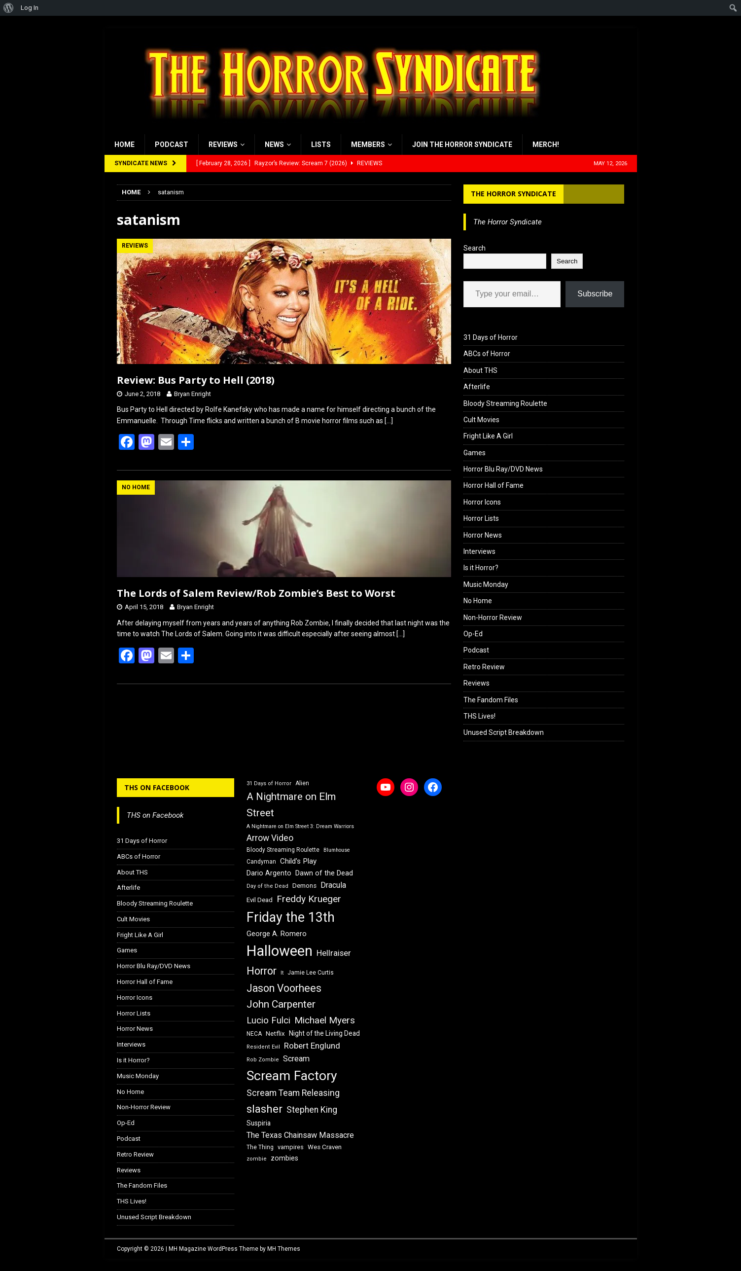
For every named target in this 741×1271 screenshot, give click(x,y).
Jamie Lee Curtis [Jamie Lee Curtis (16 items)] (310, 972)
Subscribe (594, 294)
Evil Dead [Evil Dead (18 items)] (260, 900)
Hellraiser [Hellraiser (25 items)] (334, 953)
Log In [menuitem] (29, 7)
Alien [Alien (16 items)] (302, 783)
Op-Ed (473, 634)
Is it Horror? (480, 568)
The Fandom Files (490, 700)
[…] (389, 421)
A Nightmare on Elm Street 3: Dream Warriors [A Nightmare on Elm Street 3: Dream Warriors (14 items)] (300, 826)
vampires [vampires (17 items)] (291, 1147)
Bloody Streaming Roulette (505, 403)
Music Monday (485, 584)
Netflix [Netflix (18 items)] (275, 1033)
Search (474, 248)
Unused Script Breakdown (503, 732)
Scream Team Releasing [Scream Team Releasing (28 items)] (293, 1093)
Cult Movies (481, 420)
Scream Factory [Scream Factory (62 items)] (292, 1075)
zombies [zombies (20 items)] (284, 1158)
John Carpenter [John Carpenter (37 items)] (281, 1004)
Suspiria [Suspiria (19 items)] (259, 1123)
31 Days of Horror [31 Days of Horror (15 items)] (269, 783)
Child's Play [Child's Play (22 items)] (298, 861)
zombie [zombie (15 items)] (257, 1159)
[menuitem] (8, 8)
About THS (480, 370)
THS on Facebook (156, 787)
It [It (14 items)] (282, 973)
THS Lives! (479, 716)
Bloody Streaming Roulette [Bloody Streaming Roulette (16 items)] (283, 849)
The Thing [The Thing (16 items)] (260, 1147)
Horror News (482, 535)
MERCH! (545, 144)
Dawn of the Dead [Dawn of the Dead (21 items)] (324, 873)
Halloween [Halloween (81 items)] (280, 951)
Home (124, 144)
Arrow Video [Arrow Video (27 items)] (270, 838)
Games (474, 453)
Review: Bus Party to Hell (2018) (196, 380)
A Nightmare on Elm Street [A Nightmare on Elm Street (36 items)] (291, 805)
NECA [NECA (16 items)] (254, 1033)
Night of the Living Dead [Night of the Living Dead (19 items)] (324, 1033)
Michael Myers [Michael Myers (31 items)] (324, 1020)
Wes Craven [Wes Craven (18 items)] (325, 1147)
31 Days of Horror (490, 337)
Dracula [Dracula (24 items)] (333, 885)
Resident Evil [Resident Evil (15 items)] (263, 1047)
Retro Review (484, 667)
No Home (477, 601)
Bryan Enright (192, 394)
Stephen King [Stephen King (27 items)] (311, 1110)
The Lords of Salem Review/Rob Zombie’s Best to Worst (256, 593)
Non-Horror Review (492, 617)
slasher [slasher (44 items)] (264, 1109)
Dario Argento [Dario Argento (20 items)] (269, 873)
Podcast (171, 144)
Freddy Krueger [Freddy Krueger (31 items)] (309, 899)
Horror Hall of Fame (493, 485)
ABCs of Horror (486, 354)
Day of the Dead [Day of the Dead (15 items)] (267, 886)
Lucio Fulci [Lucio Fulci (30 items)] (268, 1020)
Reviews (223, 144)
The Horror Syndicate (513, 193)
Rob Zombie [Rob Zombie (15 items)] (263, 1059)
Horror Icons (482, 502)
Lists (321, 144)
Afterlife (476, 387)
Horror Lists (481, 518)
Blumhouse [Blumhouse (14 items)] (336, 850)
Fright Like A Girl (488, 436)
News (274, 144)
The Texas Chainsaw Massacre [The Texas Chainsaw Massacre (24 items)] (300, 1135)
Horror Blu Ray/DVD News (503, 469)
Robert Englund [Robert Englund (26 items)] (312, 1046)
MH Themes (283, 1248)
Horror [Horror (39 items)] (262, 971)
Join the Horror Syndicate (462, 144)
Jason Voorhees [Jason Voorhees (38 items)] (284, 988)
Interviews (479, 551)
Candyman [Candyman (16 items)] (261, 861)
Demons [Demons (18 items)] (304, 885)
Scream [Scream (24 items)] (296, 1058)
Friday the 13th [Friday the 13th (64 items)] (291, 917)
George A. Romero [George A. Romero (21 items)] (277, 933)
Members (368, 144)
